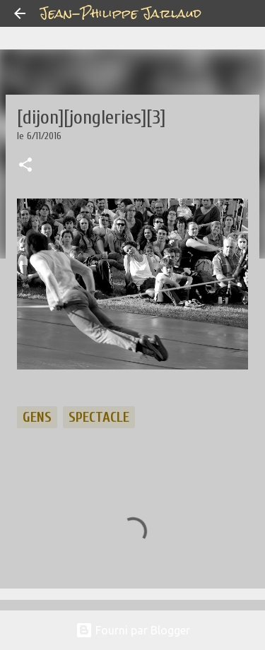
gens (37, 417)
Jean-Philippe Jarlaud (120, 13)
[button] (25, 166)
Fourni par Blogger (133, 630)
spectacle (99, 417)
